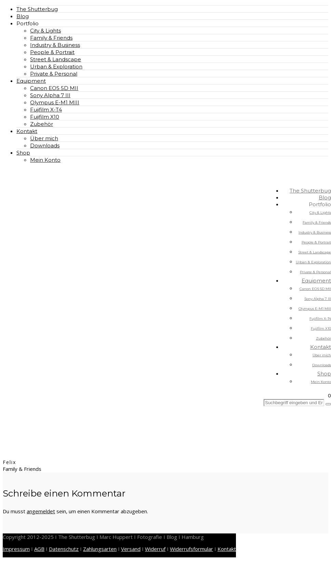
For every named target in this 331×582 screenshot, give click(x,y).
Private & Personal (53, 73)
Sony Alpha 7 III (50, 95)
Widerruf (155, 548)
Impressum (16, 548)
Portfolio (27, 23)
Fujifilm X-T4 (46, 109)
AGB (39, 548)
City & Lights (45, 30)
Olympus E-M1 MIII (54, 102)
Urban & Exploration (56, 66)
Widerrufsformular (191, 548)
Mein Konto (45, 160)
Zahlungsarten (100, 548)
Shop (23, 152)
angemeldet (41, 511)
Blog (22, 16)
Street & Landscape (55, 59)
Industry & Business (55, 45)
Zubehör (41, 124)
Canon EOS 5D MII (54, 88)
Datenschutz (64, 548)
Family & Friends (51, 38)
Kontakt (26, 131)
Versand (131, 548)
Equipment (31, 81)
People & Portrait (52, 52)
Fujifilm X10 (44, 117)
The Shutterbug (37, 9)
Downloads (44, 145)
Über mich (44, 138)
